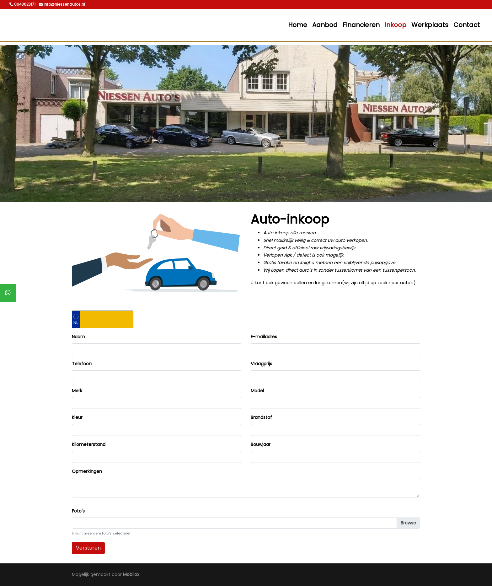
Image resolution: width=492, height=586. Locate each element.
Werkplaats (429, 24)
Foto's (78, 511)
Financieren (361, 24)
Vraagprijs (261, 364)
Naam (78, 337)
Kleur (77, 417)
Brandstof (261, 417)
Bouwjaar (260, 444)
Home (297, 24)
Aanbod (325, 24)
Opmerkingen (87, 471)
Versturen (88, 547)
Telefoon (82, 364)
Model (257, 391)
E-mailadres (264, 337)
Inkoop (395, 24)
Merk (77, 391)
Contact (466, 24)
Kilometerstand (88, 444)
